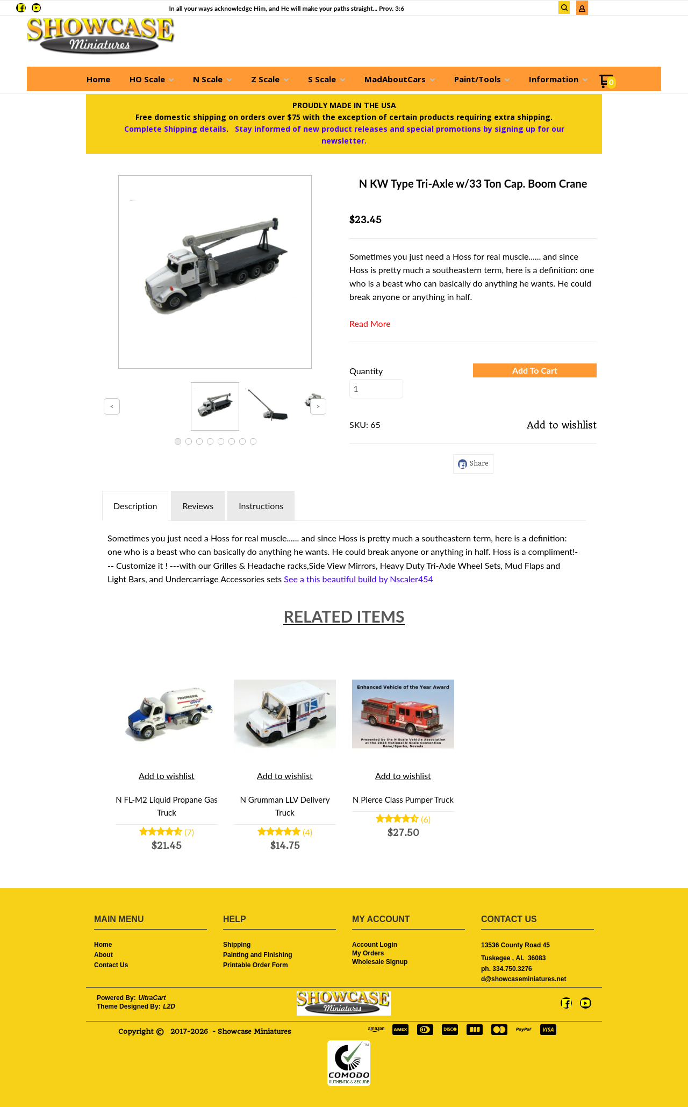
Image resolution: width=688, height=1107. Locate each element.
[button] (535, 370)
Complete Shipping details (175, 129)
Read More (370, 323)
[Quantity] (376, 388)
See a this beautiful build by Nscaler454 (358, 579)
